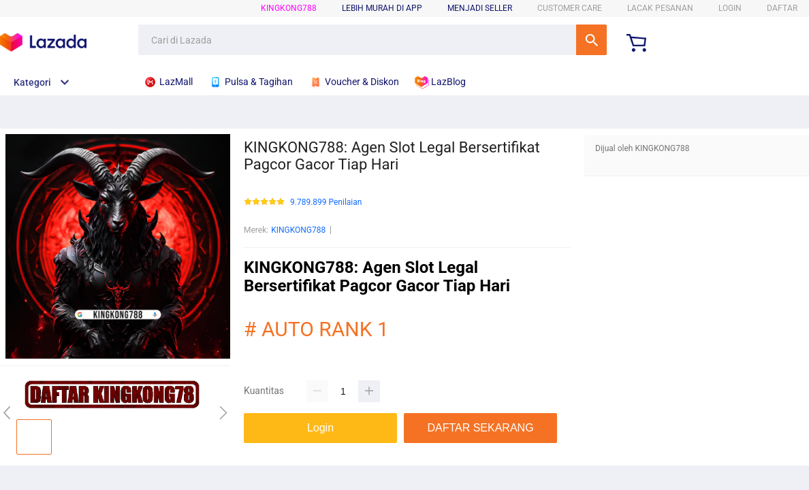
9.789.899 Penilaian (326, 202)
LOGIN (730, 8)
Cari (591, 39)
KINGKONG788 (289, 8)
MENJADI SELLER (479, 8)
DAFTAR (782, 8)
